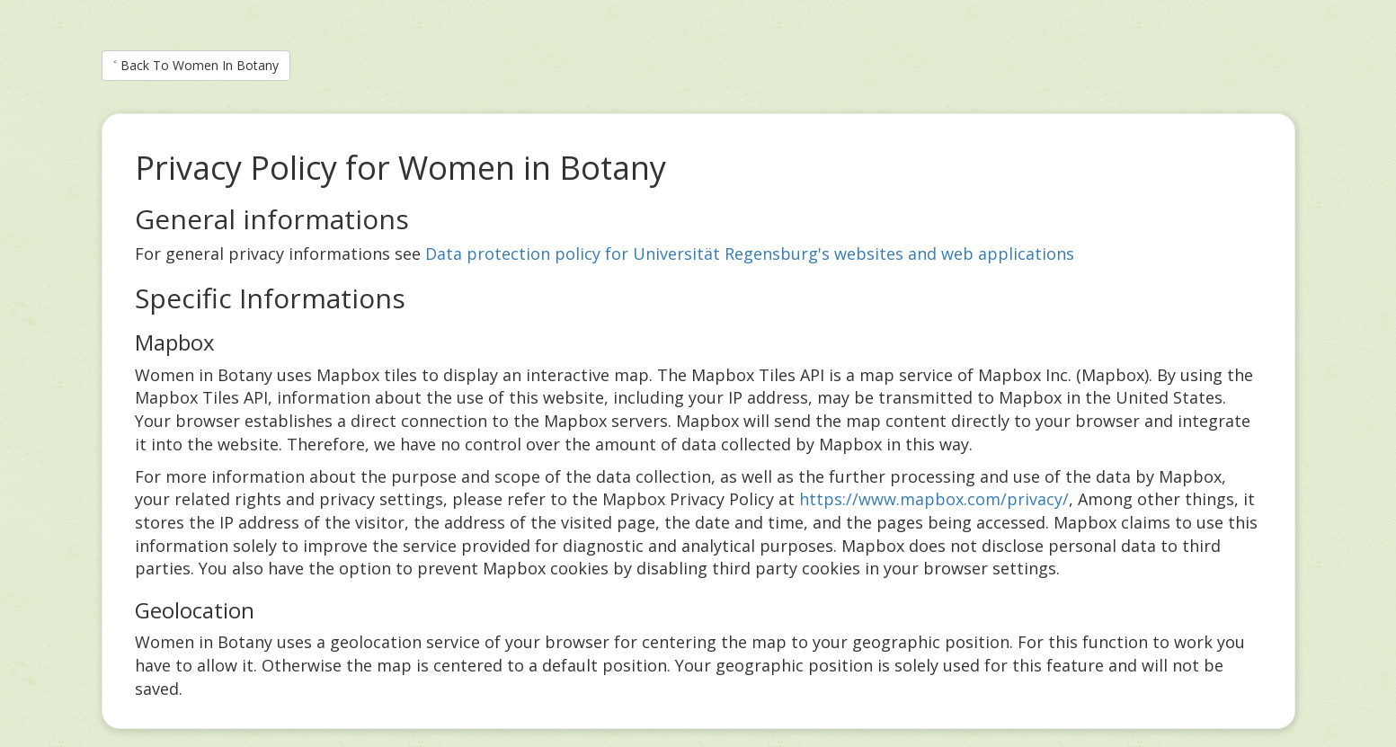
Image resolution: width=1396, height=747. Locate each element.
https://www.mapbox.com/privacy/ (934, 499)
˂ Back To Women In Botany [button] (196, 65)
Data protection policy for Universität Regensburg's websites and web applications (749, 253)
